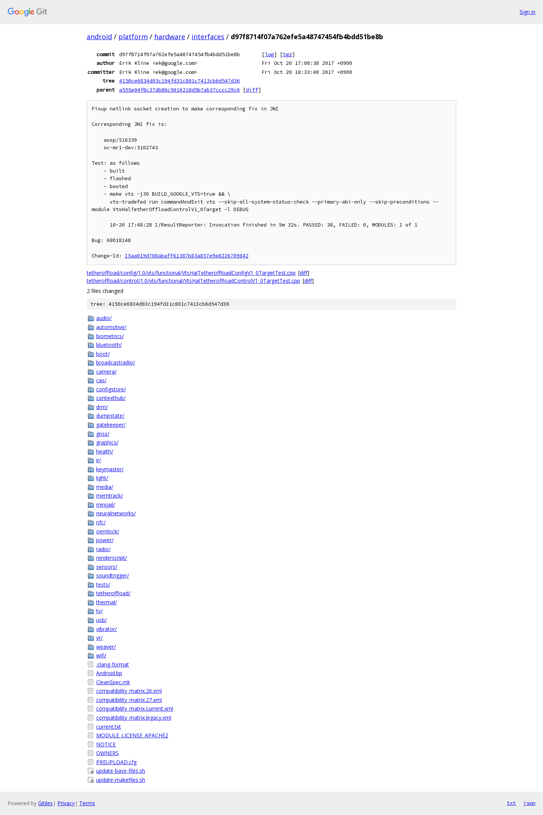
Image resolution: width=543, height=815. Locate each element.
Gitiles (45, 803)
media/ (104, 486)
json (529, 803)
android (99, 36)
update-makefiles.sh (120, 779)
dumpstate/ (110, 415)
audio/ (104, 318)
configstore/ (111, 389)
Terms (87, 803)
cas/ (101, 380)
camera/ (106, 371)
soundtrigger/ (112, 575)
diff (252, 89)
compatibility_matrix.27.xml (129, 699)
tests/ (103, 584)
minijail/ (105, 504)
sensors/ (106, 566)
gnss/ (102, 433)
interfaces (208, 36)
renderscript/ (111, 557)
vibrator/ (106, 629)
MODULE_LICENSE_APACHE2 (132, 735)
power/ (105, 540)
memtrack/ (109, 495)
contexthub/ (111, 397)
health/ (104, 451)
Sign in (527, 11)
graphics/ (107, 442)
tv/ (99, 610)
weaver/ (106, 646)
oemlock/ (107, 531)
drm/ (102, 407)
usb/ (101, 620)
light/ (102, 477)
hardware (169, 36)
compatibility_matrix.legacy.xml (133, 717)
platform (133, 36)
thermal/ (106, 602)
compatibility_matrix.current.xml (134, 708)
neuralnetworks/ (116, 513)
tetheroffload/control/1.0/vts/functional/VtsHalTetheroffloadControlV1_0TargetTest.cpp (193, 280)
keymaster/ (110, 469)
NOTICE (106, 744)
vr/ (99, 637)
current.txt (108, 726)
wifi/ (101, 655)
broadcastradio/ (115, 362)
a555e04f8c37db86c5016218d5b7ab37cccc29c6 (179, 89)
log (269, 54)
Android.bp (109, 673)
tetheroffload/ (113, 593)
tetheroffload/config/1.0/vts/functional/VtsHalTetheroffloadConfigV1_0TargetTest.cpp (191, 272)
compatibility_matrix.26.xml (129, 690)
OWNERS (107, 753)
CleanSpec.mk (113, 682)
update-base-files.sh (120, 770)
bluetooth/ (109, 344)
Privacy (66, 803)
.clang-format (112, 664)
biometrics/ (110, 336)
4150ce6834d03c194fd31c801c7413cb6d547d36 (179, 80)
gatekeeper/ (111, 424)
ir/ (98, 460)
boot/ (103, 353)
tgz (287, 54)
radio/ (103, 549)
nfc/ (101, 522)
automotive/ (111, 327)
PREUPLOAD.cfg (116, 762)
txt (511, 803)
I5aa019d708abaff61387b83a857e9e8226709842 (186, 256)
